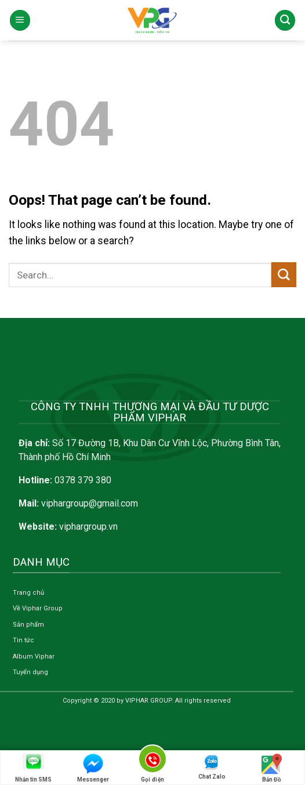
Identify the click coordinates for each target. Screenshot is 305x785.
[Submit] (283, 274)
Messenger (93, 768)
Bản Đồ (272, 768)
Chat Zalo (212, 767)
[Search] (285, 20)
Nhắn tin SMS (33, 768)
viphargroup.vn (88, 526)
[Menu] (20, 20)
